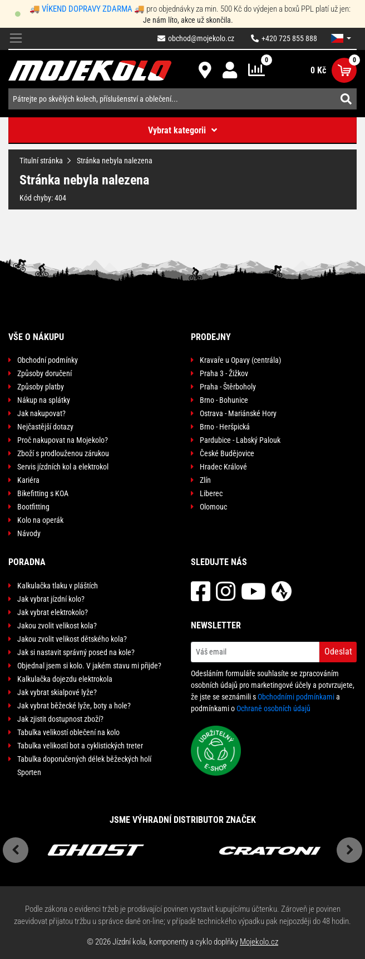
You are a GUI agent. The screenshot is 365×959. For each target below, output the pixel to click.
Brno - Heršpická (225, 426)
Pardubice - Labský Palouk (240, 440)
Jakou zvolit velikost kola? (57, 625)
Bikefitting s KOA (42, 493)
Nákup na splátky (43, 400)
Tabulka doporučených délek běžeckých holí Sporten (84, 766)
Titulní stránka (41, 160)
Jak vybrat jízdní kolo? (51, 599)
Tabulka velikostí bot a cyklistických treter (80, 745)
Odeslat (338, 651)
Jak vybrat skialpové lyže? (57, 692)
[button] (341, 38)
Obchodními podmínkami (296, 696)
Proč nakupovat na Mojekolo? (62, 440)
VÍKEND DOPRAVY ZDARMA (87, 9)
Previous (15, 850)
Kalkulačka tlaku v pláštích (57, 585)
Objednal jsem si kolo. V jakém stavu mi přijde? (89, 665)
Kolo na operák (40, 520)
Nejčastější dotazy (45, 426)
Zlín (205, 480)
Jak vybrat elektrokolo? (52, 612)
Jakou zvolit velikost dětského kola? (72, 639)
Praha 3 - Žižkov (224, 373)
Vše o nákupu (36, 337)
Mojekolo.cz (259, 942)
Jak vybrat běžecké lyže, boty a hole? (74, 705)
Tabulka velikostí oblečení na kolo (68, 732)
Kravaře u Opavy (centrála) (240, 360)
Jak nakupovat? (41, 413)
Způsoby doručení (44, 373)
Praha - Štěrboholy (228, 386)
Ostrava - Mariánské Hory (238, 413)
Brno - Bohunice (224, 400)
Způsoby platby (40, 386)
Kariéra (28, 480)
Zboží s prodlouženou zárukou (63, 453)
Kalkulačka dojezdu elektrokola (64, 679)
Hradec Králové (223, 466)
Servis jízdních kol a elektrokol (62, 466)
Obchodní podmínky (47, 360)
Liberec (211, 493)
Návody (29, 533)
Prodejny (211, 337)
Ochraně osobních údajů (273, 708)
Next (349, 850)
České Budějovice (227, 453)
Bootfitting (33, 506)
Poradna (27, 562)
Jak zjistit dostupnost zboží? (60, 719)
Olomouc (213, 506)
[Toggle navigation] (15, 39)
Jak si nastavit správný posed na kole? (76, 652)
